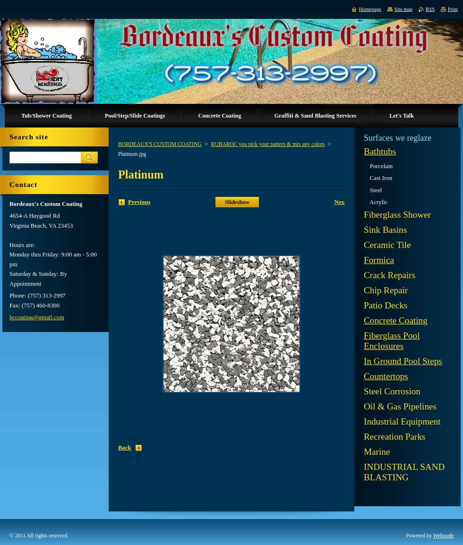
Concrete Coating (396, 320)
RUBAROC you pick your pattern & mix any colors (268, 144)
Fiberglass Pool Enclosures (392, 341)
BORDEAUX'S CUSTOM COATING (160, 144)
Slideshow (237, 202)
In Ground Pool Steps (403, 361)
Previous (139, 202)
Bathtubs (380, 151)
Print (453, 9)
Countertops (386, 376)
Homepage (370, 9)
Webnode (443, 535)
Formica (379, 260)
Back (124, 447)
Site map (403, 9)
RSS (430, 9)
